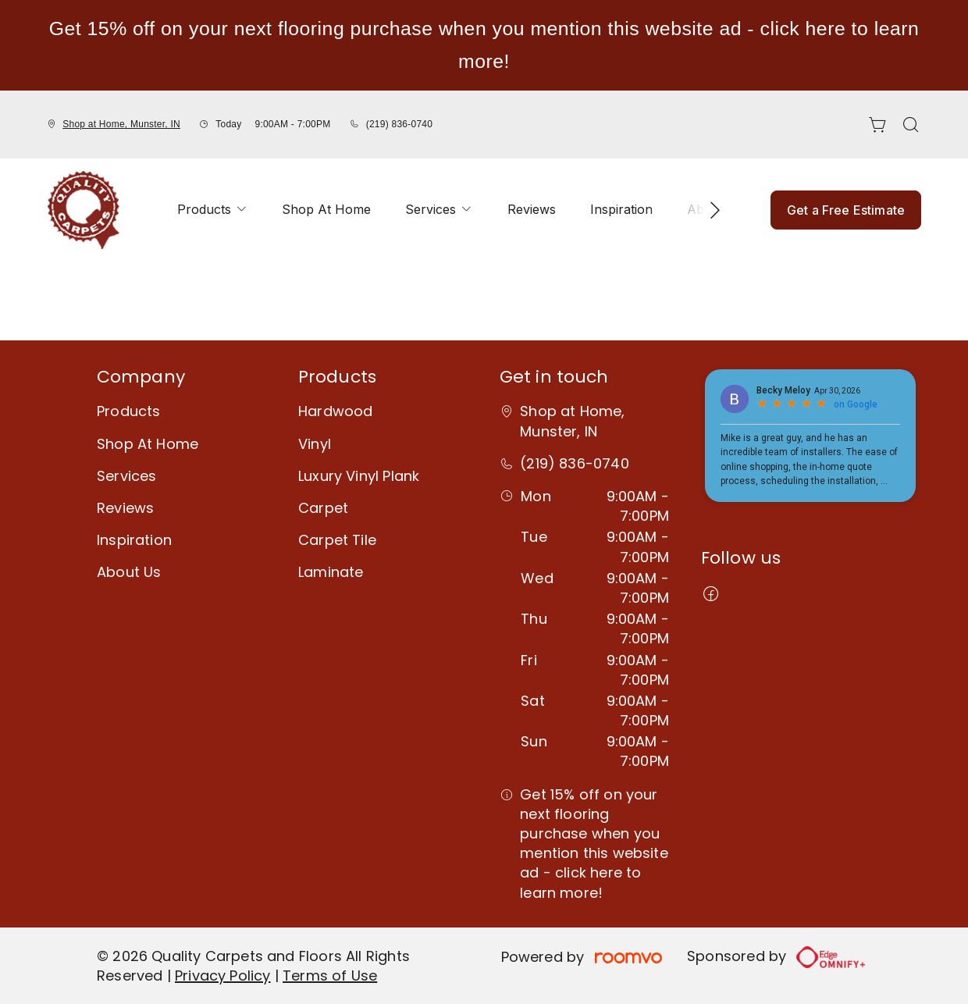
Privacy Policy (223, 975)
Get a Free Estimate (846, 210)
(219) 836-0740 (399, 124)
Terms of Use (330, 975)
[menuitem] (212, 210)
